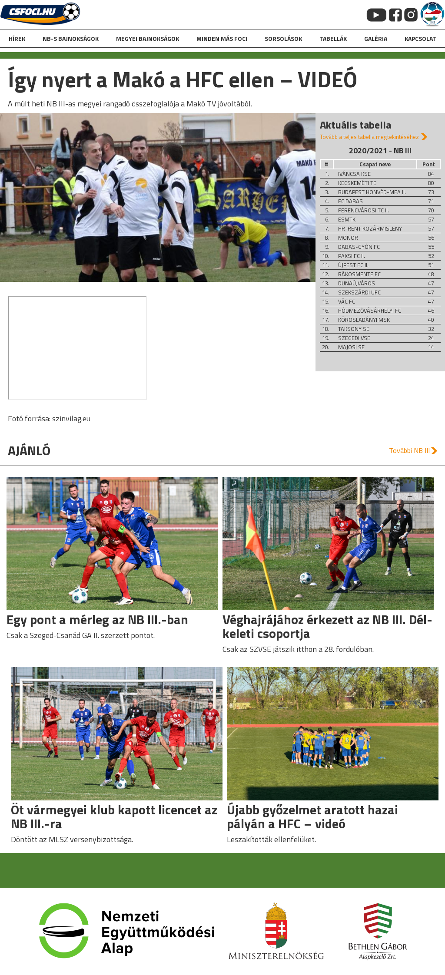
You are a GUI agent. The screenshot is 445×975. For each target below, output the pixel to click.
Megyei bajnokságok (147, 38)
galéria (375, 38)
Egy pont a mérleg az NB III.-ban (97, 619)
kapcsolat (420, 38)
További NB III (409, 450)
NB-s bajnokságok (71, 38)
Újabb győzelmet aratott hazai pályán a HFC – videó (312, 816)
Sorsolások (283, 38)
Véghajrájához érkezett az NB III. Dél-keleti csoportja (327, 626)
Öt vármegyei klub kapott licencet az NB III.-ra (114, 816)
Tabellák (333, 38)
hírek (17, 38)
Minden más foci (221, 38)
